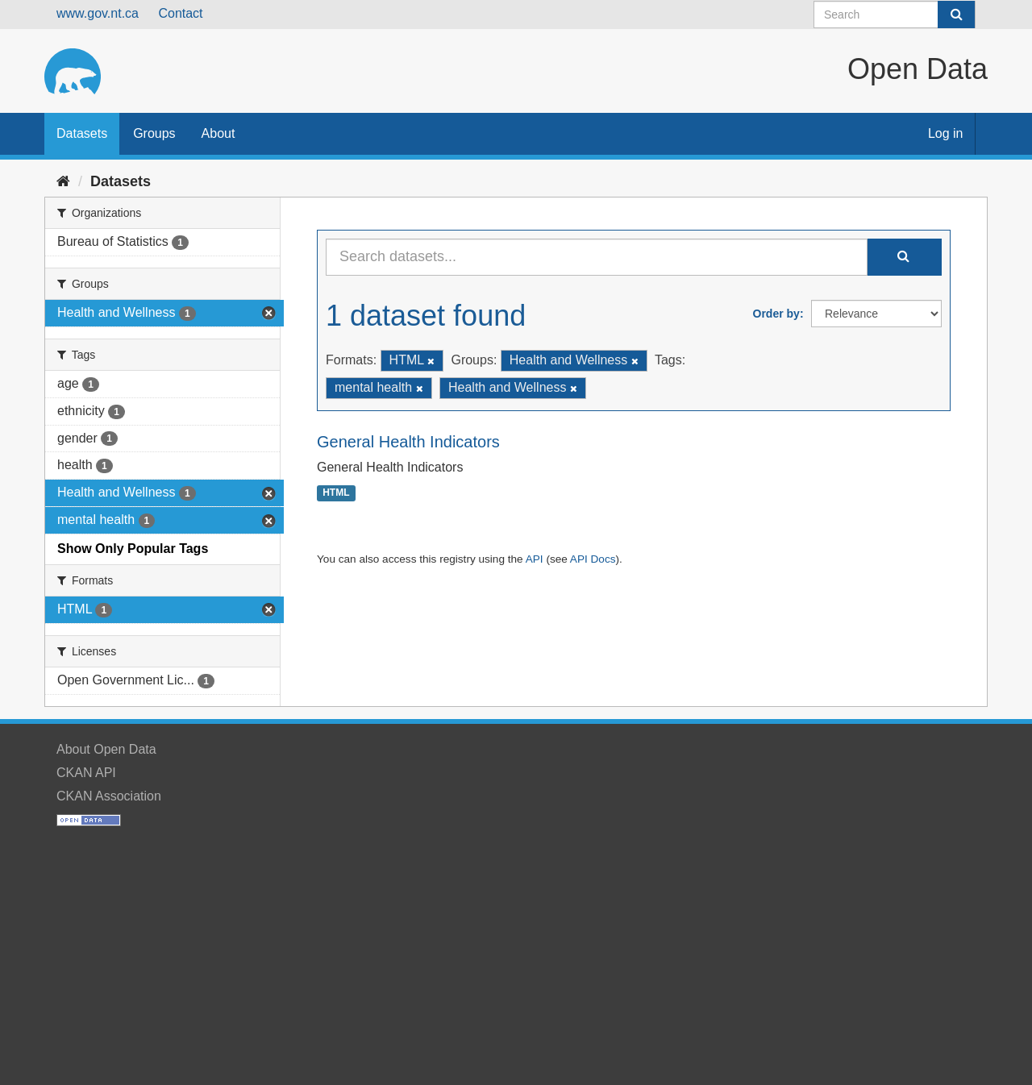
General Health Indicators (408, 442)
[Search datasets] (895, 14)
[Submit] (956, 14)
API (534, 559)
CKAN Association (108, 796)
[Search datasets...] (597, 257)
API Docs (593, 559)
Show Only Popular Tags (132, 548)
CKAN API (86, 772)
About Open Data (106, 749)
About (218, 133)
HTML (335, 493)
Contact (180, 13)
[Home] (63, 181)
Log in (945, 133)
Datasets (81, 133)
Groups (154, 133)
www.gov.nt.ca (97, 13)
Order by (776, 313)
